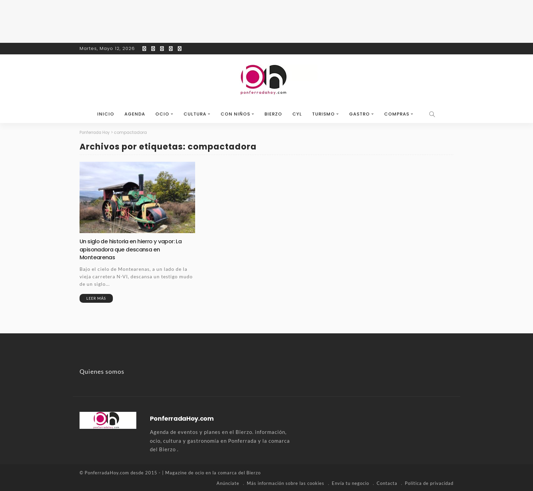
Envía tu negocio (350, 482)
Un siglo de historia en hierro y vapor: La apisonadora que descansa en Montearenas (134, 249)
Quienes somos (102, 371)
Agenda (134, 114)
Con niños (235, 114)
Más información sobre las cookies (285, 482)
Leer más (96, 298)
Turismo (323, 114)
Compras (396, 114)
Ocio (162, 114)
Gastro (359, 114)
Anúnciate (228, 482)
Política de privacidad (429, 482)
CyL (297, 114)
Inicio (105, 114)
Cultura (195, 114)
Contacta (387, 482)
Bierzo (273, 114)
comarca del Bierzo (239, 472)
